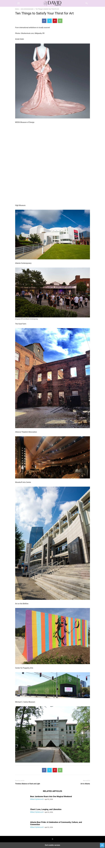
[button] (18, 3)
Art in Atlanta (85, 784)
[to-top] (102, 844)
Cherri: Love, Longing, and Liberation (45, 809)
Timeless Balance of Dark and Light (27, 784)
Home (17, 9)
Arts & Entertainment (27, 9)
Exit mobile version (52, 845)
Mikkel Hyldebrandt (37, 799)
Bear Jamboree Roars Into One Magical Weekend (51, 796)
